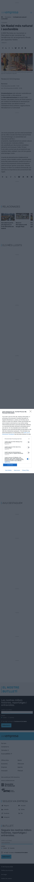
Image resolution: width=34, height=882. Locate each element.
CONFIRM (10, 464)
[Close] (31, 411)
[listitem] (17, 439)
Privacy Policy (25, 470)
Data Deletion (8, 470)
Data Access (17, 470)
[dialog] (17, 441)
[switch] (28, 442)
